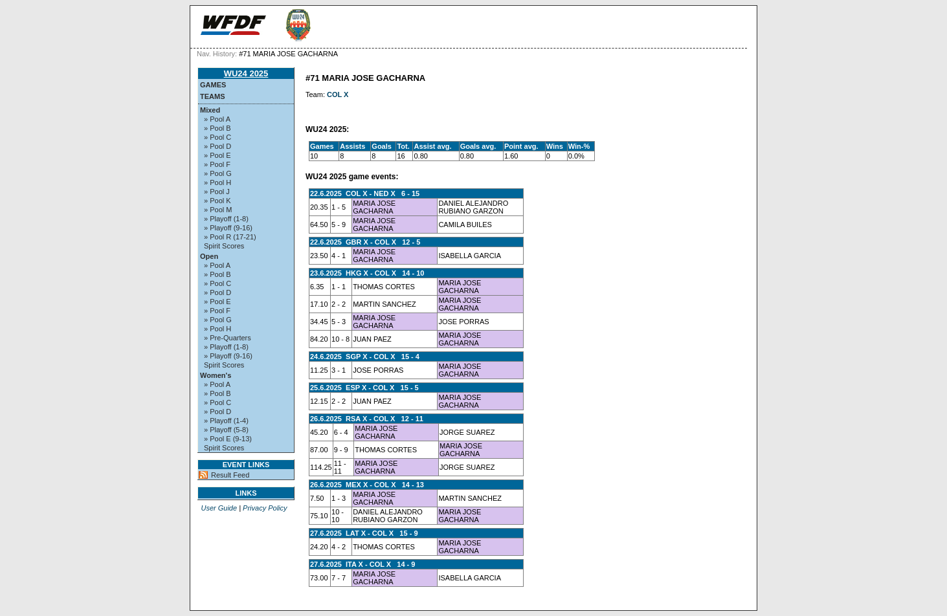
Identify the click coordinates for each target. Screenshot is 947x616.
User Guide (219, 508)
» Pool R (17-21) (230, 237)
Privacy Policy (265, 508)
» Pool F (217, 164)
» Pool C (217, 137)
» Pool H (217, 182)
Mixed (210, 110)
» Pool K (217, 200)
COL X (337, 94)
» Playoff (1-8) (226, 219)
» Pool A (217, 119)
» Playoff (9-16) (228, 228)
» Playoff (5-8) (226, 430)
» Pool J (217, 191)
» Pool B (217, 128)
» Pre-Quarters (227, 338)
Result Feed (230, 475)
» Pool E (217, 155)
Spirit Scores (224, 246)
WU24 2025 (246, 73)
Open (209, 256)
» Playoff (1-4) (226, 420)
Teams (212, 96)
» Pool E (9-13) (228, 439)
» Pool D (217, 146)
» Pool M (218, 210)
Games (213, 85)
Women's (215, 375)
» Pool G (218, 173)
